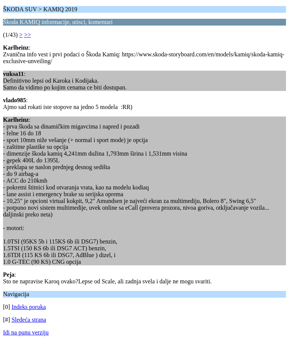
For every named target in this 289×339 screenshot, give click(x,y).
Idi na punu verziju (26, 332)
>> (27, 35)
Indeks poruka (29, 307)
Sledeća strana (29, 319)
